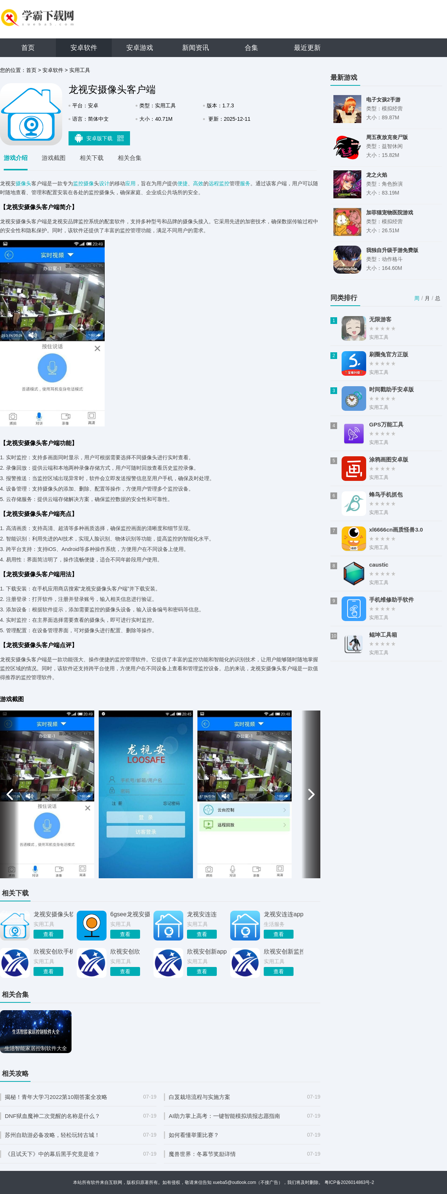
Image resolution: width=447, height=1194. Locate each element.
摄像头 (23, 183)
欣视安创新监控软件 (283, 951)
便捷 (182, 183)
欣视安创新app (206, 951)
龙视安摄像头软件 (53, 914)
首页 (28, 47)
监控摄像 (83, 183)
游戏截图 (54, 158)
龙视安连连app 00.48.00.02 (283, 914)
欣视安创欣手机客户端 (53, 951)
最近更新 (307, 47)
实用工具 (79, 70)
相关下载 (92, 158)
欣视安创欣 (125, 951)
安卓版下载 (99, 137)
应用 (130, 183)
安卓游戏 (139, 47)
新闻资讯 (195, 47)
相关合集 (130, 158)
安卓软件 (83, 47)
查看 (48, 934)
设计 (104, 183)
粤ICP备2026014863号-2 (349, 1182)
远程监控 (219, 183)
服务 (245, 183)
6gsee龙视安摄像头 (130, 914)
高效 (198, 183)
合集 (251, 47)
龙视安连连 (202, 914)
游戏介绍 (16, 158)
